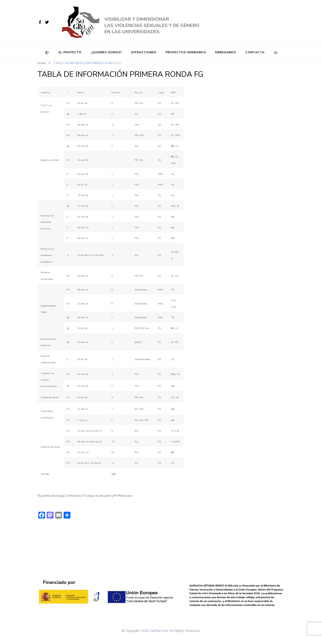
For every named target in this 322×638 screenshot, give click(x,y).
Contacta (254, 52)
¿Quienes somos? (106, 52)
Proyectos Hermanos (186, 52)
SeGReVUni (159, 630)
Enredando (225, 52)
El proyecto (70, 52)
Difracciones (143, 52)
